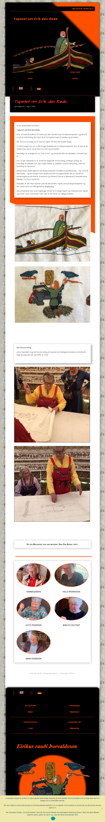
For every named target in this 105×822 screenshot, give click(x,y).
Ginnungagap (75, 705)
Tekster (75, 78)
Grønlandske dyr (74, 722)
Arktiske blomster (31, 722)
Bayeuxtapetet (82, 8)
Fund (30, 728)
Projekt (30, 72)
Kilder (30, 712)
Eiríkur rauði (75, 72)
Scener (30, 78)
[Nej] (102, 809)
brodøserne (20, 106)
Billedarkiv (74, 712)
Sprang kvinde (30, 705)
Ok (53, 818)
